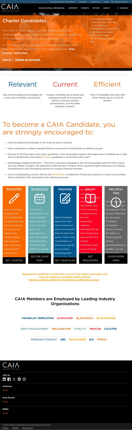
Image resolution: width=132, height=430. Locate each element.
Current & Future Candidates (62, 2)
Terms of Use (27, 428)
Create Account (120, 2)
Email (5, 390)
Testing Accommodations (101, 39)
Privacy (5, 428)
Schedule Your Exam (99, 35)
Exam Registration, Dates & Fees (104, 29)
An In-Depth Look (100, 25)
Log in (7, 59)
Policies (15, 428)
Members (83, 2)
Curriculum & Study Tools (101, 19)
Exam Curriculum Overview (104, 22)
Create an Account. (28, 59)
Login (106, 2)
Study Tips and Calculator (102, 32)
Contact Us (95, 2)
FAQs (92, 42)
